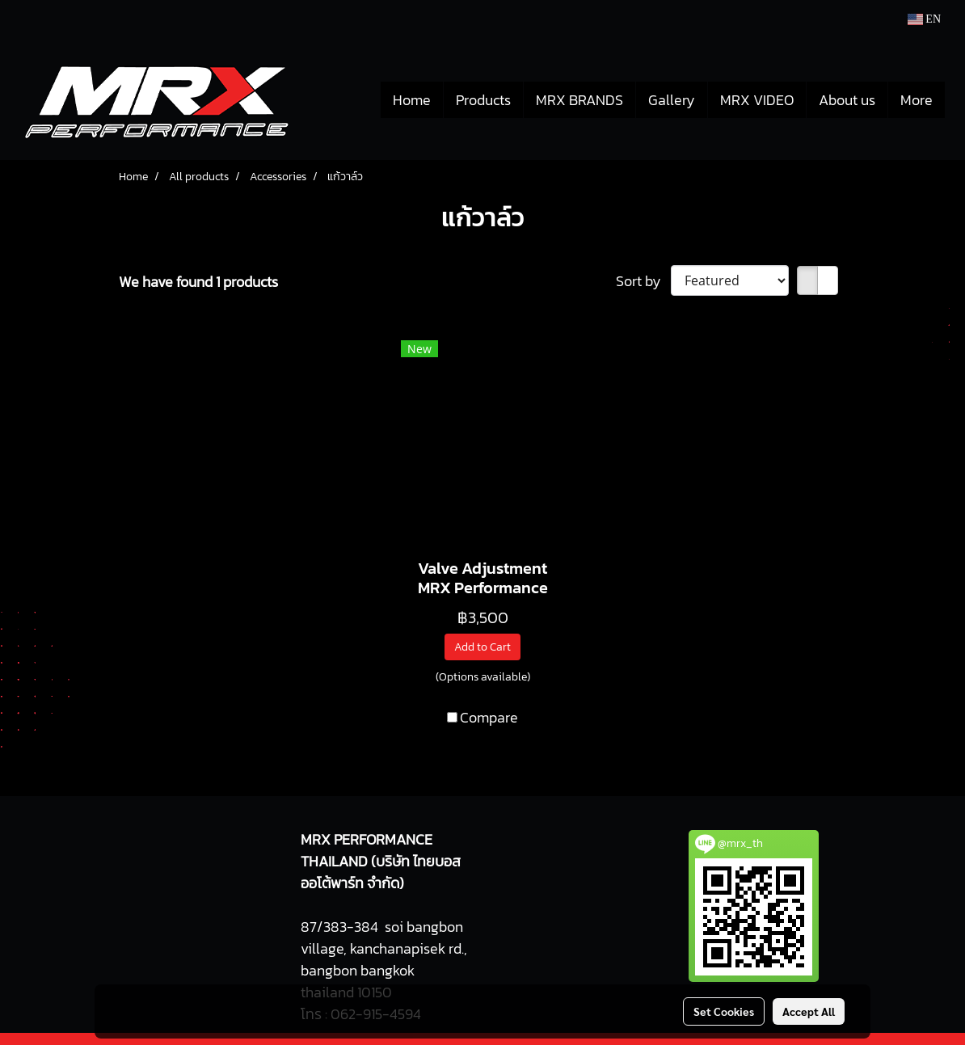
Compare (489, 717)
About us (847, 100)
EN (924, 19)
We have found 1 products (198, 282)
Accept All (808, 1011)
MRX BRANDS (579, 100)
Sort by (643, 281)
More (916, 100)
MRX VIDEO (757, 100)
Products (483, 100)
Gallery (671, 100)
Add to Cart (482, 646)
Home (412, 100)
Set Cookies (723, 1011)
